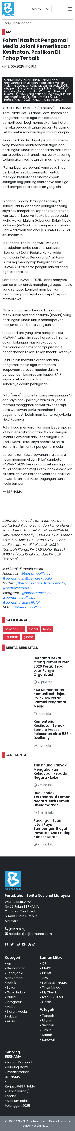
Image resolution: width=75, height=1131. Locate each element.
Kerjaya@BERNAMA (20, 1086)
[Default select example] (40, 9)
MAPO (47, 968)
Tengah (48, 1015)
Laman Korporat (20, 1062)
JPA (45, 978)
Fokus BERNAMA (54, 982)
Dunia (11, 997)
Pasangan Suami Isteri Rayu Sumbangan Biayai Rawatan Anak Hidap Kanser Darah (52, 828)
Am (9, 963)
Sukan (11, 987)
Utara (46, 1020)
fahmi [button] (47, 629)
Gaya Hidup (16, 992)
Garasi (47, 1002)
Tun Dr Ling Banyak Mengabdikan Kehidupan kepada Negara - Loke (50, 771)
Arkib (11, 1021)
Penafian (39, 1121)
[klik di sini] (17, 929)
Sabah (47, 1035)
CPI (44, 963)
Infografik (14, 1002)
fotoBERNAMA (53, 997)
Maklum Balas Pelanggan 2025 (17, 1103)
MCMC (47, 973)
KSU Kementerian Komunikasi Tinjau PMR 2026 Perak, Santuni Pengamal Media (50, 698)
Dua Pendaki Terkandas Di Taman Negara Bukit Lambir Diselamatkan (52, 799)
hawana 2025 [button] (14, 629)
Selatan (48, 1025)
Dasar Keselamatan (36, 1126)
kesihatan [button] (12, 637)
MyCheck (49, 992)
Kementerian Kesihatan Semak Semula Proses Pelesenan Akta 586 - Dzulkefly (52, 729)
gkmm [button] (28, 637)
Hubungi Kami (17, 1067)
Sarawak (49, 1039)
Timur (46, 1030)
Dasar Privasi (58, 1121)
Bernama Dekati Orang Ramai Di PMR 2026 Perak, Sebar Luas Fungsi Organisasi (51, 666)
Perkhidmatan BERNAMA (17, 1074)
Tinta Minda (51, 987)
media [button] (33, 629)
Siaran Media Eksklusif (16, 1014)
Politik (11, 982)
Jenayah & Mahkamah (14, 975)
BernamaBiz (16, 968)
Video (11, 1006)
